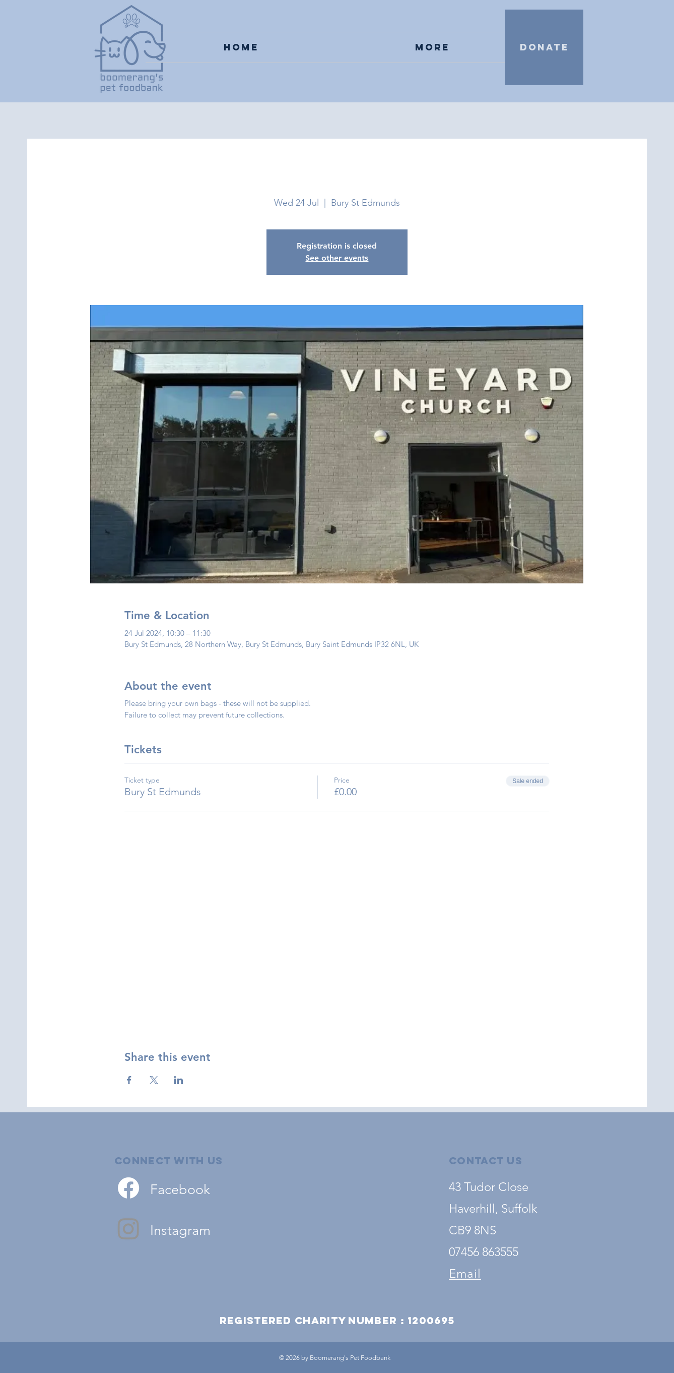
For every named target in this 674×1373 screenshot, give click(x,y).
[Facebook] (128, 1188)
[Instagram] (128, 1228)
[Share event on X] (154, 1080)
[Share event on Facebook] (129, 1080)
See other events (336, 258)
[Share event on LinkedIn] (178, 1080)
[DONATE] (544, 47)
